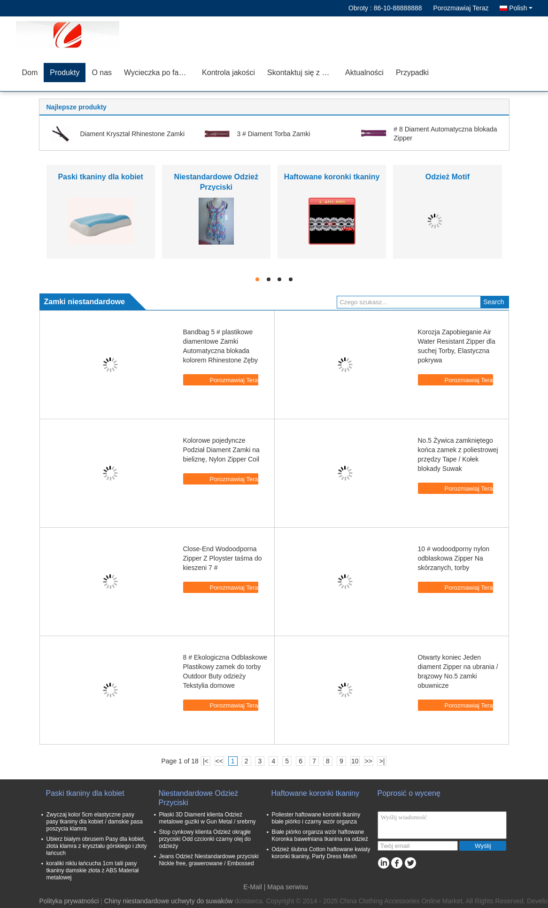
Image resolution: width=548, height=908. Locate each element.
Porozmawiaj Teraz (460, 8)
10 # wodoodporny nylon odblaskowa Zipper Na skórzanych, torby (454, 558)
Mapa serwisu (287, 887)
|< (205, 761)
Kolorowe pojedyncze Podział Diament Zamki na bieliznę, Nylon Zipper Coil (221, 450)
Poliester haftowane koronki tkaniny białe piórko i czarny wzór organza (316, 818)
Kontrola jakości (228, 73)
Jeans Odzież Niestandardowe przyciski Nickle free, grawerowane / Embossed (209, 860)
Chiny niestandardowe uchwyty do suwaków (168, 901)
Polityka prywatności (69, 901)
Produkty (64, 73)
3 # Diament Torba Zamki (273, 134)
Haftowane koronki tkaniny (332, 177)
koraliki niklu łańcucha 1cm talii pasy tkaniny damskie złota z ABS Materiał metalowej (92, 870)
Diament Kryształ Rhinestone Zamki (132, 134)
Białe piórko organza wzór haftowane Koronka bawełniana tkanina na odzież (320, 835)
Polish (520, 8)
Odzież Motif (447, 177)
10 (355, 761)
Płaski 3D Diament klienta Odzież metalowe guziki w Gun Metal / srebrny (207, 818)
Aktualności (364, 73)
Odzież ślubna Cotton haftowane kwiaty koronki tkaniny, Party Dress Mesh (321, 853)
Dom (30, 73)
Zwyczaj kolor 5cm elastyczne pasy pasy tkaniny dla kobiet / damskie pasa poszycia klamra (94, 821)
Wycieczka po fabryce (160, 73)
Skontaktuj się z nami (302, 73)
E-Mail (252, 887)
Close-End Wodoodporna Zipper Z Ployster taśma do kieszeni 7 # (222, 558)
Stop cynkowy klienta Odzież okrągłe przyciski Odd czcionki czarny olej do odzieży (205, 839)
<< (219, 761)
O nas (102, 73)
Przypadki (412, 73)
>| (382, 761)
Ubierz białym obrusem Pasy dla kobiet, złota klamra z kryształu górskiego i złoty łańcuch (96, 846)
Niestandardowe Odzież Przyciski (199, 798)
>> (368, 761)
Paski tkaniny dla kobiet (100, 177)
